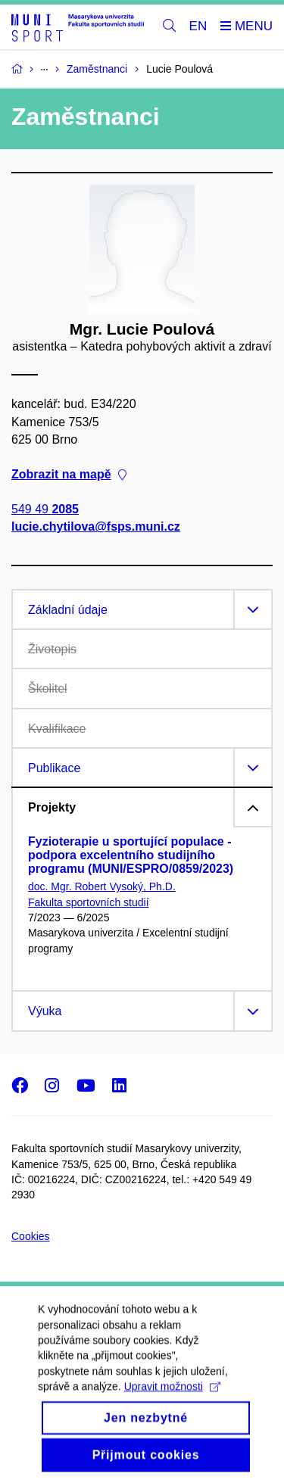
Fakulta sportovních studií (88, 902)
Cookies (30, 1236)
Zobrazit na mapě (68, 475)
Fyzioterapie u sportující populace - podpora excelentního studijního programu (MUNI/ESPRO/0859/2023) (130, 855)
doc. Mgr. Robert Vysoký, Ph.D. (102, 886)
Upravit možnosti (172, 1402)
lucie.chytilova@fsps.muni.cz (95, 527)
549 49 (45, 509)
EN (198, 26)
